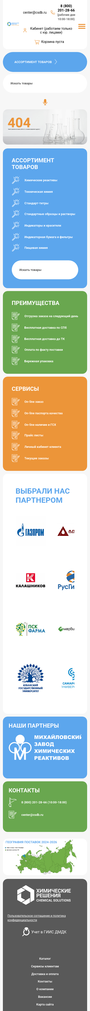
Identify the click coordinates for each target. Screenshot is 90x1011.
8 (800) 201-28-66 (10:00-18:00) (44, 802)
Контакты (45, 981)
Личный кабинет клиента (42, 447)
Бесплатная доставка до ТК (44, 339)
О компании (45, 989)
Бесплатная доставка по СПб (45, 327)
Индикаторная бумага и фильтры (48, 237)
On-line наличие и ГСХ (40, 425)
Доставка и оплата (45, 974)
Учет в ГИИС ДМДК (48, 932)
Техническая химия (38, 191)
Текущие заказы (36, 458)
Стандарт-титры (36, 203)
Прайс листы (33, 435)
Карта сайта (45, 1004)
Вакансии (45, 997)
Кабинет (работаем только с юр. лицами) (51, 30)
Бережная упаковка (38, 361)
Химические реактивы (40, 180)
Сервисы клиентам (45, 966)
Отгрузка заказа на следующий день (51, 316)
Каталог (45, 958)
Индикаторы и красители (42, 225)
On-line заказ (33, 401)
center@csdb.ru (35, 12)
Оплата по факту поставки (43, 349)
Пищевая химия (36, 248)
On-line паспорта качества (43, 413)
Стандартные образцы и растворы (49, 214)
